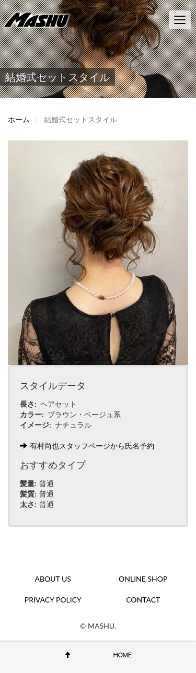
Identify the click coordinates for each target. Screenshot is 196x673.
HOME (122, 655)
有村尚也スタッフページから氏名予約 (87, 445)
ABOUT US (53, 578)
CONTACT (143, 599)
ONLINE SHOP (143, 578)
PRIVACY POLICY (53, 599)
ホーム (19, 119)
